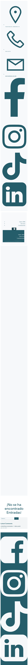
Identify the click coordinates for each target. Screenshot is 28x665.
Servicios (23, 223)
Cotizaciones (21, 225)
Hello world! (17, 526)
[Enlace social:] (14, 122)
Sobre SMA (22, 221)
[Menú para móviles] (14, 229)
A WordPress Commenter (7, 526)
